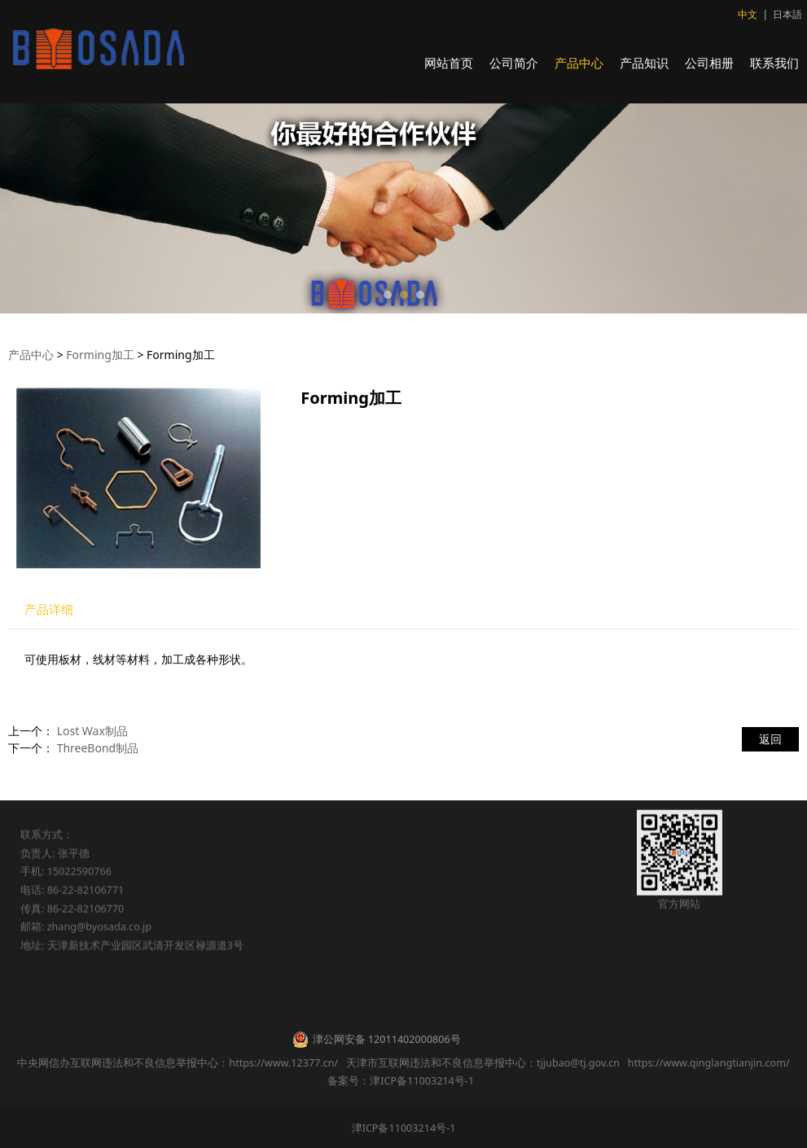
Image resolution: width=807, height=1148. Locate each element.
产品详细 (48, 609)
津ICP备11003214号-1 (404, 1128)
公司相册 (709, 63)
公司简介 (513, 63)
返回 (770, 739)
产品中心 (579, 63)
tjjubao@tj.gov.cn (578, 1063)
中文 (747, 14)
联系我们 (774, 63)
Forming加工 (100, 354)
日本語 (787, 14)
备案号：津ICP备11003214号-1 (403, 1081)
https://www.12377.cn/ (283, 1063)
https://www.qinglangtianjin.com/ (709, 1063)
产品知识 (644, 63)
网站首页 (448, 63)
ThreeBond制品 (98, 748)
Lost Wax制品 (92, 730)
